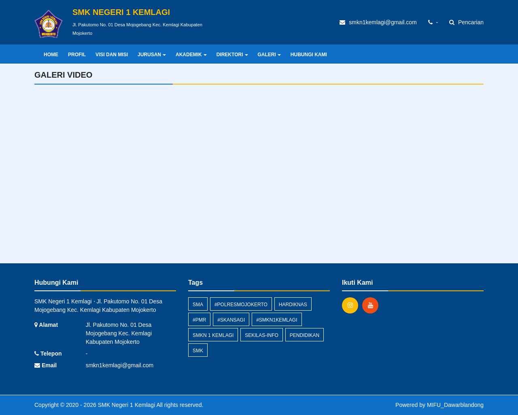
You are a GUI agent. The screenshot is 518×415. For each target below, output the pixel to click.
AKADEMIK (191, 54)
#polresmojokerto (240, 304)
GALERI (269, 54)
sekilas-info (261, 335)
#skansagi (231, 320)
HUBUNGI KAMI (309, 54)
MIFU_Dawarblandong (455, 405)
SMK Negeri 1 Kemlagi (125, 405)
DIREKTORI (232, 54)
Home (51, 54)
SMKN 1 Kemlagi (213, 335)
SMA (198, 304)
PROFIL (77, 54)
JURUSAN (152, 54)
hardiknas (293, 304)
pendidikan (304, 335)
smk (198, 351)
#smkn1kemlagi (276, 320)
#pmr (199, 320)
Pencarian (466, 22)
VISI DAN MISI (112, 54)
